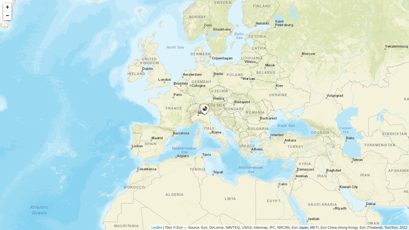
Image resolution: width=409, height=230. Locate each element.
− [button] (7, 16)
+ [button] (7, 7)
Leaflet (156, 227)
